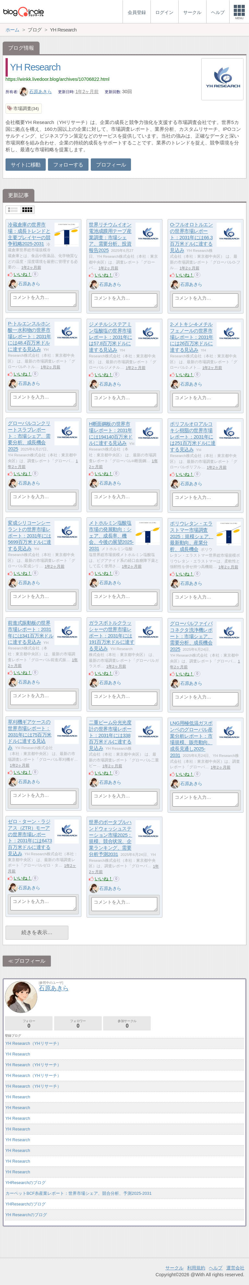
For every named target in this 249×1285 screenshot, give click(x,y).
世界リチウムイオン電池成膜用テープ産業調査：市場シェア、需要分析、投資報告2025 (110, 237)
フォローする (68, 164)
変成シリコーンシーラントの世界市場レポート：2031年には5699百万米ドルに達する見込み (29, 535)
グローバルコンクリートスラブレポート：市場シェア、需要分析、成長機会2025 (29, 436)
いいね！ (23, 274)
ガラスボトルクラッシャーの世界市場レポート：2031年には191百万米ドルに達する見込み (111, 635)
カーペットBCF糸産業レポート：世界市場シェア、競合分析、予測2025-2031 (79, 1193)
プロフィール (111, 164)
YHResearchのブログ (26, 1182)
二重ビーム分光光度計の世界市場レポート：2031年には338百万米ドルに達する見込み (110, 735)
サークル (174, 1267)
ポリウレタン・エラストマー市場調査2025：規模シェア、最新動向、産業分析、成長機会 (191, 536)
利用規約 (196, 1267)
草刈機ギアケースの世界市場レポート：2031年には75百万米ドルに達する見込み (30, 734)
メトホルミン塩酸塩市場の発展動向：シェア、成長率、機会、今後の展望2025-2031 (111, 535)
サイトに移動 (26, 164)
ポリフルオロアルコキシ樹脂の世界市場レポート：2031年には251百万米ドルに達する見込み (192, 436)
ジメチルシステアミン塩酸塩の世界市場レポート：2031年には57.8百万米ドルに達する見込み (110, 337)
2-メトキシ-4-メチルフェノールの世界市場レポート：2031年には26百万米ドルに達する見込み (191, 337)
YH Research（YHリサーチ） (33, 1043)
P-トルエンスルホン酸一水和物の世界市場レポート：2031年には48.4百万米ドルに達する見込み (29, 336)
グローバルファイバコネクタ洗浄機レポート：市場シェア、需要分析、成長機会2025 (191, 636)
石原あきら (35, 91)
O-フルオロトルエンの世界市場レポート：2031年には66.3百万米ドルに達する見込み (191, 237)
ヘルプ (215, 1267)
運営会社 (235, 1267)
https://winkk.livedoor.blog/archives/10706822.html (58, 79)
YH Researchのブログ (26, 1214)
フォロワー (78, 1024)
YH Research (35, 67)
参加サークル (127, 1024)
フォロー (29, 1024)
